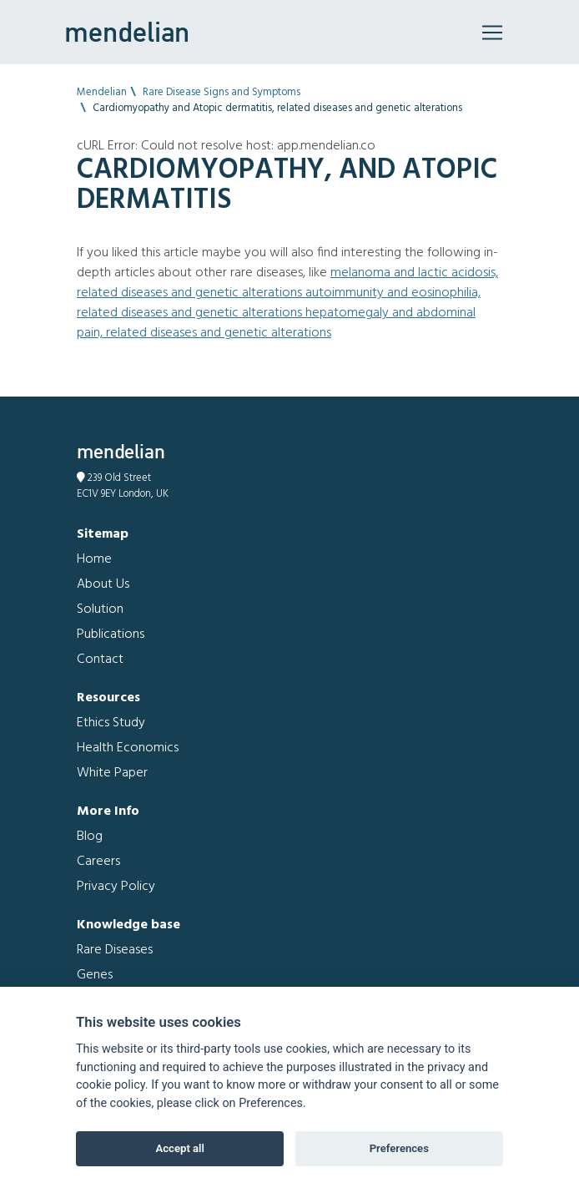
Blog (90, 836)
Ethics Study (111, 723)
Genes (95, 975)
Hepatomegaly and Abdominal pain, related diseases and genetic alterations (276, 323)
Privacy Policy (116, 886)
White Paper (112, 773)
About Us (103, 584)
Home (94, 559)
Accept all (180, 1148)
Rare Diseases (115, 950)
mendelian (126, 31)
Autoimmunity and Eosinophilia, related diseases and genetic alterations (279, 303)
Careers (98, 861)
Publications (110, 634)
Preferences (399, 1148)
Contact (100, 659)
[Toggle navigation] (492, 32)
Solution (100, 609)
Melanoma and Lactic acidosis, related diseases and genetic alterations (287, 283)
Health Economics (128, 748)
